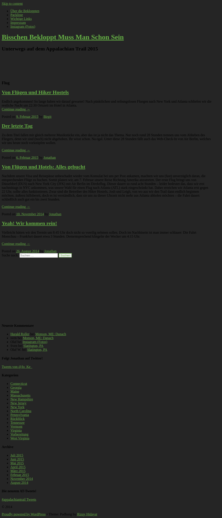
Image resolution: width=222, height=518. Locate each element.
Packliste (16, 15)
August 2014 (19, 482)
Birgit (47, 116)
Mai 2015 (17, 463)
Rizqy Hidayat (87, 514)
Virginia (16, 430)
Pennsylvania (19, 415)
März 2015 (18, 471)
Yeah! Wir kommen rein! (29, 223)
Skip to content (12, 3)
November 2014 (21, 479)
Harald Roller (19, 334)
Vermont (16, 426)
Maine (14, 391)
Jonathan (49, 157)
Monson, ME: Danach (50, 334)
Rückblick (17, 419)
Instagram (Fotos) (22, 26)
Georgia (15, 387)
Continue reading (16, 109)
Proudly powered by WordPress (24, 514)
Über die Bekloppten (24, 11)
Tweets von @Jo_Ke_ (17, 367)
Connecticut (18, 383)
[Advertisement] (106, 66)
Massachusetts (20, 395)
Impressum (18, 22)
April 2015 (18, 467)
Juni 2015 (17, 459)
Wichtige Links (21, 19)
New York (17, 407)
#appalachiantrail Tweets (19, 499)
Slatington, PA (33, 346)
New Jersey (18, 403)
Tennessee (17, 422)
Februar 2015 (19, 475)
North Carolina (20, 411)
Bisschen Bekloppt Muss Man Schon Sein (63, 37)
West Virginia (19, 438)
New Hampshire (21, 399)
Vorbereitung (19, 434)
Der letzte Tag (17, 126)
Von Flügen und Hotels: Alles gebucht (43, 167)
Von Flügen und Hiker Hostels (35, 92)
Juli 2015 (16, 455)
